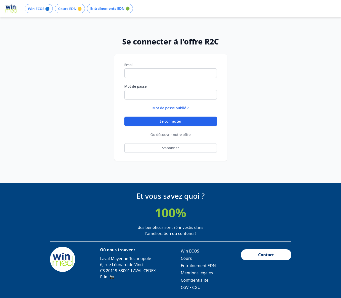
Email (129, 64)
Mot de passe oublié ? (170, 108)
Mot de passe (135, 86)
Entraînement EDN (198, 265)
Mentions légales (197, 273)
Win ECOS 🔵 (39, 8)
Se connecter (170, 121)
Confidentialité (194, 280)
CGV (184, 287)
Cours (186, 258)
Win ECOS (190, 251)
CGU (196, 287)
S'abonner (170, 147)
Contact (266, 255)
